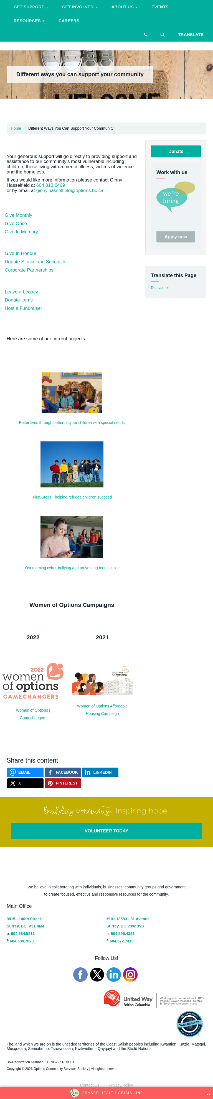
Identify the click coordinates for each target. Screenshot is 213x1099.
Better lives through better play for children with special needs (72, 422)
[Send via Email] (25, 772)
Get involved (80, 6)
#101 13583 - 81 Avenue (127, 919)
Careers (69, 20)
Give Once (16, 223)
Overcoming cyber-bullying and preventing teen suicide (72, 568)
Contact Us (89, 1085)
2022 (33, 637)
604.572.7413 (122, 941)
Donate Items (19, 300)
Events (160, 6)
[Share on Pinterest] (63, 783)
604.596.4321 (123, 933)
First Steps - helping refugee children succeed (72, 497)
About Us (124, 6)
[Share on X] (25, 783)
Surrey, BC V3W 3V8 (125, 926)
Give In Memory (21, 231)
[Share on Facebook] (63, 772)
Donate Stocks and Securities (36, 261)
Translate (191, 34)
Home (16, 128)
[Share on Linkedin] (100, 772)
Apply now (176, 236)
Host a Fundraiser (23, 308)
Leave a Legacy (21, 292)
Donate (175, 151)
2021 (102, 637)
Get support (31, 6)
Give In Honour (20, 253)
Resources (29, 20)
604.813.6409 (50, 185)
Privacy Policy (121, 1085)
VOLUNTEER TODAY (106, 831)
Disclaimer (160, 287)
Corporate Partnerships (29, 270)
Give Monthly (18, 215)
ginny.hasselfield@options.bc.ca (69, 190)
